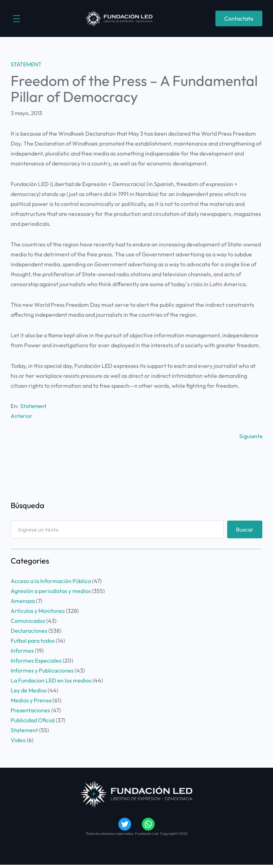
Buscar (244, 529)
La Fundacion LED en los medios (51, 680)
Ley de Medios (29, 690)
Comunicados (28, 620)
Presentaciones (30, 710)
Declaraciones (29, 630)
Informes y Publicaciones (42, 670)
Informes (22, 650)
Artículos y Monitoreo (38, 610)
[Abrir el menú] (16, 19)
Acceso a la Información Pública (51, 580)
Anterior (21, 415)
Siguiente (250, 436)
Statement (26, 64)
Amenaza (23, 600)
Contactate (238, 18)
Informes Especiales (36, 660)
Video (18, 740)
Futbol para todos (33, 640)
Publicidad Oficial (33, 720)
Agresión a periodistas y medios (51, 590)
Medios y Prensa (31, 700)
